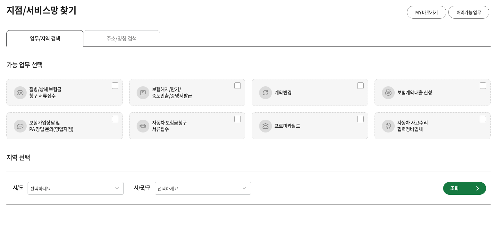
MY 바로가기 (426, 12)
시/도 (18, 187)
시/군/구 (142, 187)
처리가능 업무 (469, 12)
